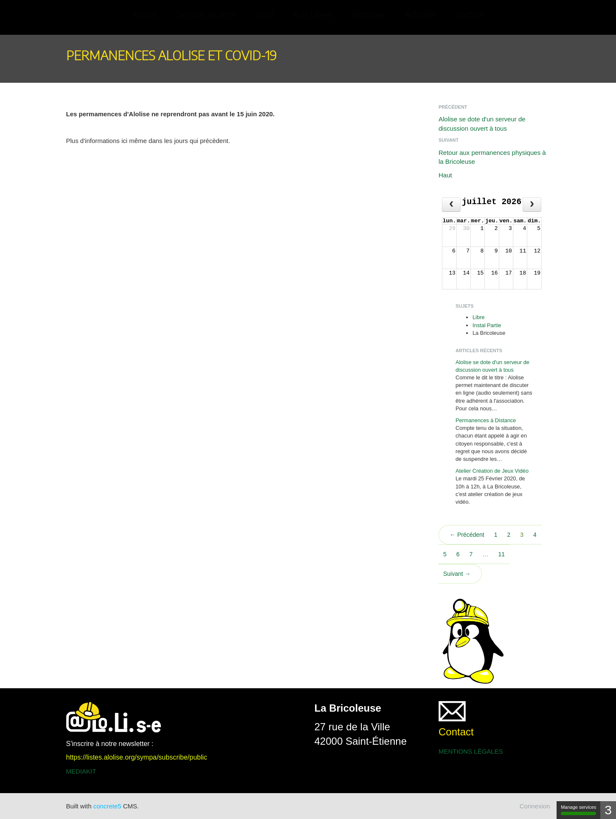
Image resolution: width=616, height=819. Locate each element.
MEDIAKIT (81, 771)
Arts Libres (312, 15)
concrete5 (107, 806)
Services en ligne (206, 15)
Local (264, 15)
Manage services (578, 810)
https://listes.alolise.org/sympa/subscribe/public (137, 757)
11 (501, 554)
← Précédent (467, 534)
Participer (368, 15)
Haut (445, 175)
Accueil (145, 15)
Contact (469, 15)
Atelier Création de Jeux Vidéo (492, 471)
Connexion (535, 806)
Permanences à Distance (486, 420)
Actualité (420, 15)
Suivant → (457, 573)
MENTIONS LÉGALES (471, 751)
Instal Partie (487, 325)
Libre (478, 317)
